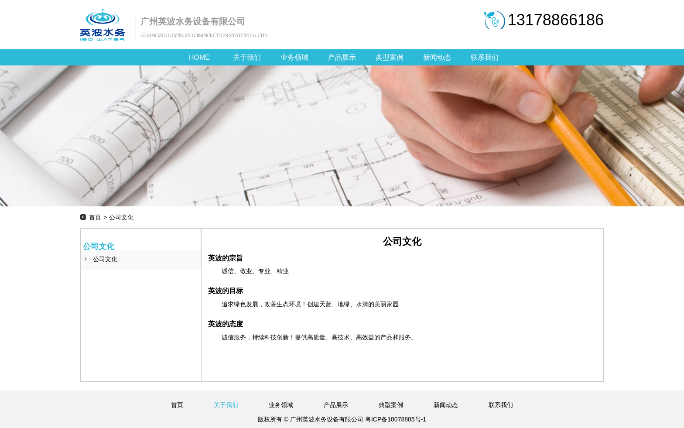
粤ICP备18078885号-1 (394, 419)
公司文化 (105, 259)
